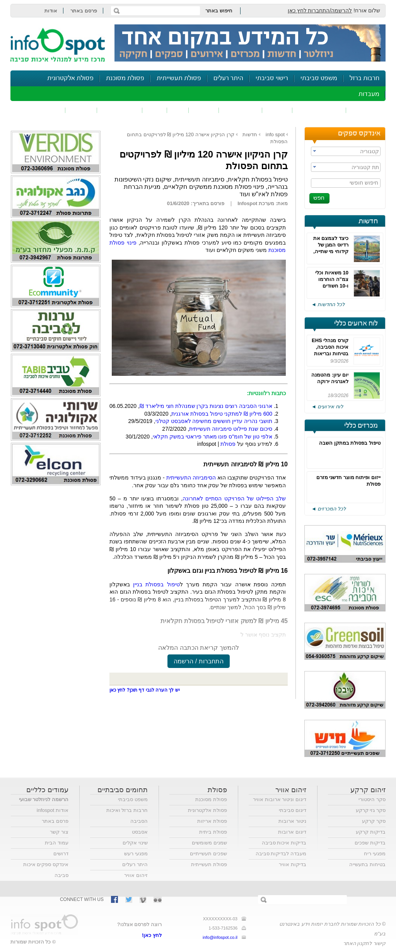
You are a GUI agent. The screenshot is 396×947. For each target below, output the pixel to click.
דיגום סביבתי (292, 810)
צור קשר (59, 832)
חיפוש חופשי (364, 183)
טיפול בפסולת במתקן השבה (350, 443)
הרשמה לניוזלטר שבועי (43, 799)
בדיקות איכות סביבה (284, 843)
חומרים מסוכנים (319, 110)
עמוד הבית (56, 843)
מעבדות (368, 94)
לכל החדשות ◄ (328, 304)
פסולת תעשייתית (179, 78)
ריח (178, 110)
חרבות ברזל (364, 78)
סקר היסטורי (372, 799)
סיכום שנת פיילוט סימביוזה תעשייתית (230, 429)
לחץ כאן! (152, 935)
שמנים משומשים (209, 843)
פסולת (203, 110)
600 (267, 414)
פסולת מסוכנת (125, 78)
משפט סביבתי (318, 78)
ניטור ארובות (292, 821)
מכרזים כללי (361, 426)
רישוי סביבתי (272, 78)
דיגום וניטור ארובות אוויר (279, 799)
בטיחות (81, 110)
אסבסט (140, 832)
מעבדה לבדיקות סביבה (281, 853)
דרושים (60, 853)
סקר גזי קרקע (371, 810)
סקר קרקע (374, 821)
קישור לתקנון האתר (364, 943)
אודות (50, 11)
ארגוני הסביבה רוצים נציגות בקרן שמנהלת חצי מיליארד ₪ (206, 406)
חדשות (368, 221)
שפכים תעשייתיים (208, 853)
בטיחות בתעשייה (367, 864)
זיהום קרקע (240, 110)
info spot (275, 134)
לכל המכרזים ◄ (328, 509)
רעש (154, 110)
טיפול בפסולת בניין (156, 584)
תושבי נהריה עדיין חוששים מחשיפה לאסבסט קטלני (213, 421)
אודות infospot (52, 810)
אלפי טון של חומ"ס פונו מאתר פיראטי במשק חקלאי (212, 436)
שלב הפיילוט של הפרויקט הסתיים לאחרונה (234, 498)
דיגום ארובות (292, 832)
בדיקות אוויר (292, 864)
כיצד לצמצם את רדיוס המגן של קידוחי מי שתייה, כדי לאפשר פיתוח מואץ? (329, 251)
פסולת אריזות (212, 821)
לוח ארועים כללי (356, 323)
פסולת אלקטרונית (70, 78)
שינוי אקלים (135, 843)
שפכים (277, 110)
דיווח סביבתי (120, 110)
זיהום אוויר (366, 110)
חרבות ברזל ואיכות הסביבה (127, 815)
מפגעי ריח (375, 853)
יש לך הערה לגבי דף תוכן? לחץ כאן (144, 690)
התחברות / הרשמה (198, 661)
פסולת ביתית (213, 832)
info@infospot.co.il (220, 937)
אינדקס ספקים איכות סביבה (45, 869)
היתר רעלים (228, 78)
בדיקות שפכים (370, 843)
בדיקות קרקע (371, 832)
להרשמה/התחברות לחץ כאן (320, 10)
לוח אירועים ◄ (327, 406)
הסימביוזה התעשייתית (191, 477)
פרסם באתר (83, 11)
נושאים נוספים (40, 110)
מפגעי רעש (136, 853)
